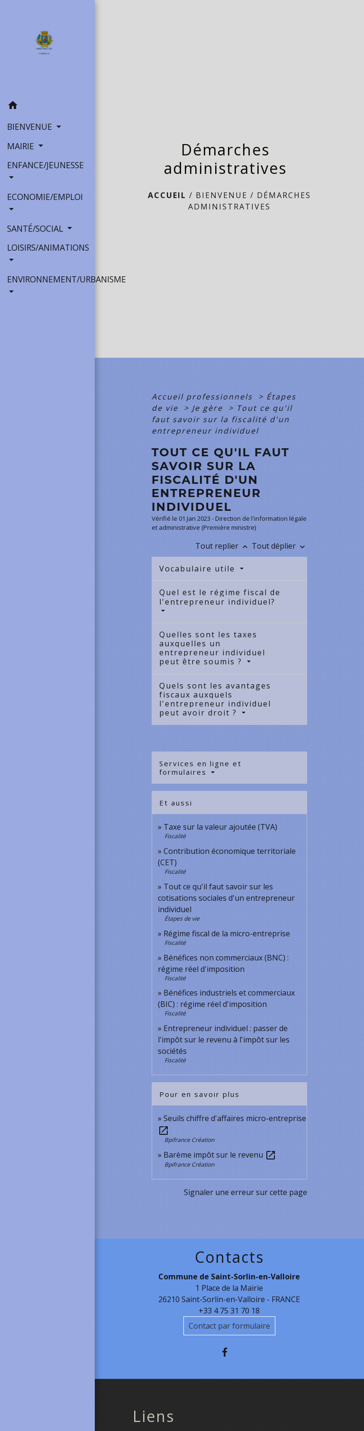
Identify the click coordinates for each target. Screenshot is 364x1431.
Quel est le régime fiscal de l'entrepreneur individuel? (220, 597)
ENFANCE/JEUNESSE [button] (45, 165)
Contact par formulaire (229, 1326)
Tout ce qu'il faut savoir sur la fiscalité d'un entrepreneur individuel (222, 419)
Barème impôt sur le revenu (220, 1155)
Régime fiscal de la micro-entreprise (227, 933)
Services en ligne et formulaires (200, 768)
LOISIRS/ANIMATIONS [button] (47, 247)
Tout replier (223, 546)
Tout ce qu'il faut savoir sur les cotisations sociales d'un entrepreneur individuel (226, 898)
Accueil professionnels (203, 396)
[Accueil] (47, 47)
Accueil (167, 195)
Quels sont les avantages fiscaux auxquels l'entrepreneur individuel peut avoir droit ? (215, 699)
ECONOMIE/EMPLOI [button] (45, 196)
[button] (47, 106)
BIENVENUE (221, 195)
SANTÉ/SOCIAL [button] (36, 228)
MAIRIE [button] (21, 146)
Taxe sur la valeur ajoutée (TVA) (220, 827)
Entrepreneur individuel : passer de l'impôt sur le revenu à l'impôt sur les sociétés (224, 1039)
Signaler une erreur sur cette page (245, 1192)
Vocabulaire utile (198, 568)
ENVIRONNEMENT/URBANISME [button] (47, 279)
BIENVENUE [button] (31, 126)
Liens (153, 1416)
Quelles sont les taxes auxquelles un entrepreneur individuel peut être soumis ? (212, 648)
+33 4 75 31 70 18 (229, 1310)
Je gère (209, 408)
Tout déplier (279, 546)
